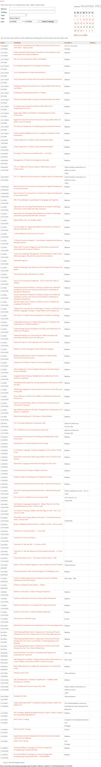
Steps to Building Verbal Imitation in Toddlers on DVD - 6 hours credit (38, 524)
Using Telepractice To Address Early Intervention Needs (33, 140)
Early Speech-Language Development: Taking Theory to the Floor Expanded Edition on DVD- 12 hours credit (37, 505)
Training (17, 43)
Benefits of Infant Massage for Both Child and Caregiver (34, 349)
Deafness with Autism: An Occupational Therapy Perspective (35, 605)
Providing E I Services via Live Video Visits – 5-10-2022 (33, 153)
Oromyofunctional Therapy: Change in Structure (30, 470)
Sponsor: (4, 9)
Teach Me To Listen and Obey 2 (25, 537)
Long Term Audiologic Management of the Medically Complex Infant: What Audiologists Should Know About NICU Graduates (38, 255)
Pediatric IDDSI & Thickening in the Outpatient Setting (33, 477)
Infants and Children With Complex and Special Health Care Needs (37, 99)
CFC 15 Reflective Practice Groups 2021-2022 (29, 686)
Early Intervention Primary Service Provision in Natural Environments (38, 79)
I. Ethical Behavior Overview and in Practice (29, 233)
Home (2, 1)
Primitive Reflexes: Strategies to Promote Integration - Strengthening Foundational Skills (33, 749)
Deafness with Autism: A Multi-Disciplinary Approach (32, 612)
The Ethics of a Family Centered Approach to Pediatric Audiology (36, 315)
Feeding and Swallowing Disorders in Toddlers (30, 93)
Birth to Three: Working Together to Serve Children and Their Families (38, 565)
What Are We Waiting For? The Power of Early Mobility (33, 416)
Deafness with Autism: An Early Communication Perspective (35, 598)
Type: (3, 18)
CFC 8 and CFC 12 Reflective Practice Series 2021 (31, 497)
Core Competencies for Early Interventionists (30, 72)
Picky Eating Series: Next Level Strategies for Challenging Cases (36, 571)
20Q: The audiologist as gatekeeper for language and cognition (36, 200)
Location (68, 43)
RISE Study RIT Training (22, 729)
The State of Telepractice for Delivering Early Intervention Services (37, 126)
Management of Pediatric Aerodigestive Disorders (31, 160)
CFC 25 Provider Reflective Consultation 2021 (30, 423)
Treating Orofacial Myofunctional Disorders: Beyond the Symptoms (37, 484)
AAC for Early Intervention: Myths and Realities (30, 59)
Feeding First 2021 (20, 696)
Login (4, 762)
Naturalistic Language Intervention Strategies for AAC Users (35, 463)
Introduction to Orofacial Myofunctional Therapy (31, 443)
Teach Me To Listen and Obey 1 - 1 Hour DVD (29, 531)
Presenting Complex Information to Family (29, 274)
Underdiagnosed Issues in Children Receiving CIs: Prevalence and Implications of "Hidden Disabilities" (36, 323)
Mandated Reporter (21, 260)
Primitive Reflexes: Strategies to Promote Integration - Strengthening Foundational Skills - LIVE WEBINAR (33, 755)
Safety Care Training (21, 741)
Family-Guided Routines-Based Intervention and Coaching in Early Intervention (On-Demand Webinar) (37, 53)
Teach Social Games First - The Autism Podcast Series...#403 (35, 558)
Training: (4, 12)
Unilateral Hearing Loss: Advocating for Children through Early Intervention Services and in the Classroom (36, 336)
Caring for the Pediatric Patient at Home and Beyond (32, 362)
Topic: (3, 15)
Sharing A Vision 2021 (21, 673)
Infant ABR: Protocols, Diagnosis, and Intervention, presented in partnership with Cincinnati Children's (36, 248)
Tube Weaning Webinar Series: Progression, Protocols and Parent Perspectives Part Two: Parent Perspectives (36, 647)
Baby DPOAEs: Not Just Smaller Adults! (28, 220)
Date (3, 43)
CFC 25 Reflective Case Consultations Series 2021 (31, 430)
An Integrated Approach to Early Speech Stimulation (32, 66)
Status (93, 43)
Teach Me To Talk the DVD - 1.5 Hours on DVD (30, 544)
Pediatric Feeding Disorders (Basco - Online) (29, 585)
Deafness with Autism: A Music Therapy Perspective (32, 591)
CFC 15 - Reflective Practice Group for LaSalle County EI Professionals (38, 176)
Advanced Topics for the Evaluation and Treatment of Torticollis (36, 342)
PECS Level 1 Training (21, 719)
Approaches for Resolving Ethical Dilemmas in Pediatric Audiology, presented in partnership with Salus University (37, 208)
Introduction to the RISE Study (24, 618)
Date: (3, 22)
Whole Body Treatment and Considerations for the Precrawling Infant (38, 625)
